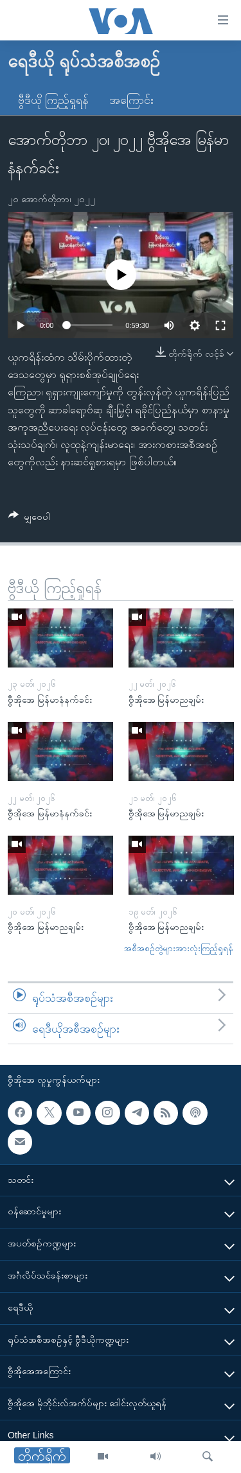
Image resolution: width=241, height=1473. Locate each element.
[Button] (29, 518)
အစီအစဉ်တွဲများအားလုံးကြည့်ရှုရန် (178, 948)
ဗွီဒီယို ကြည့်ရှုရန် (53, 100)
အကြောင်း (131, 100)
